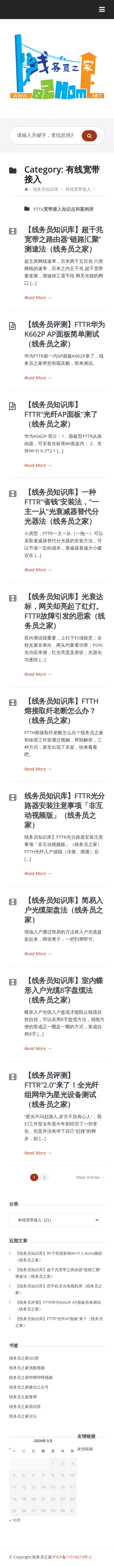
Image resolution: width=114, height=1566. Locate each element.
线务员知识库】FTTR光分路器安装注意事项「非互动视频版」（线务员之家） (64, 810)
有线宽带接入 (78, 189)
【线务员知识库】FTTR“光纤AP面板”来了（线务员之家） (61, 414)
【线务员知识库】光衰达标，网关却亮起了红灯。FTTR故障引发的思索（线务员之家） (64, 610)
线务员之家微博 (23, 1396)
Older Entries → (90, 1177)
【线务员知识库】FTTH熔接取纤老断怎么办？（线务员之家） (61, 710)
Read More (38, 297)
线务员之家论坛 (23, 1416)
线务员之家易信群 (25, 1406)
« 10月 (15, 1520)
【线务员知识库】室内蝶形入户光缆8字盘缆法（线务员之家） (63, 990)
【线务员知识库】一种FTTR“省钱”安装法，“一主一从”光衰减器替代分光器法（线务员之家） (61, 506)
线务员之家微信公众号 (29, 1387)
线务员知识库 (45, 189)
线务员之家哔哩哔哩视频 (31, 1377)
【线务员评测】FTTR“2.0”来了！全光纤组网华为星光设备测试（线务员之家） (61, 1089)
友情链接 (85, 1449)
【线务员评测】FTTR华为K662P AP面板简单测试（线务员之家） (64, 334)
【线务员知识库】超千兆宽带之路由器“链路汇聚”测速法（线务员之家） (63, 239)
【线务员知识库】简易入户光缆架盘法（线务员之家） (63, 909)
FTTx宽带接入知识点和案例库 (63, 209)
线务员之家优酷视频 (27, 1367)
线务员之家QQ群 (24, 1358)
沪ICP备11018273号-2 (72, 1557)
